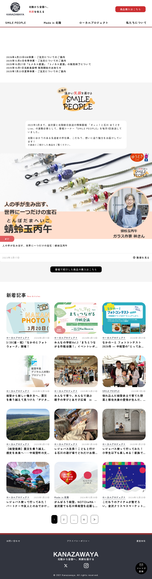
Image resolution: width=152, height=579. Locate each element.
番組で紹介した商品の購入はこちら (76, 269)
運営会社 (141, 540)
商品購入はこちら (130, 9)
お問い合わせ (13, 540)
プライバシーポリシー (78, 540)
